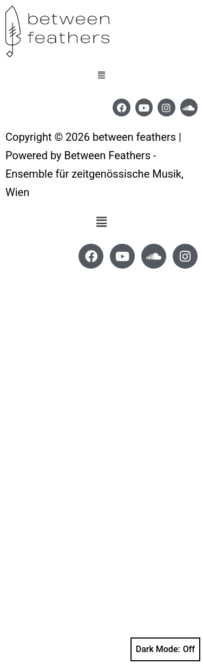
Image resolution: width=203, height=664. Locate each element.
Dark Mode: (165, 649)
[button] (101, 75)
